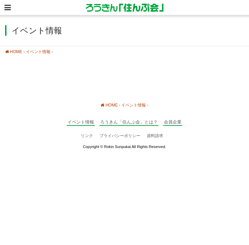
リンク (87, 135)
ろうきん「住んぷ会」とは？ (129, 122)
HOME (13, 51)
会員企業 (173, 122)
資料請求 (155, 135)
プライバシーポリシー (119, 135)
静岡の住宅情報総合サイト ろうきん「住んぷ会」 (124, 7)
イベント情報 (38, 51)
